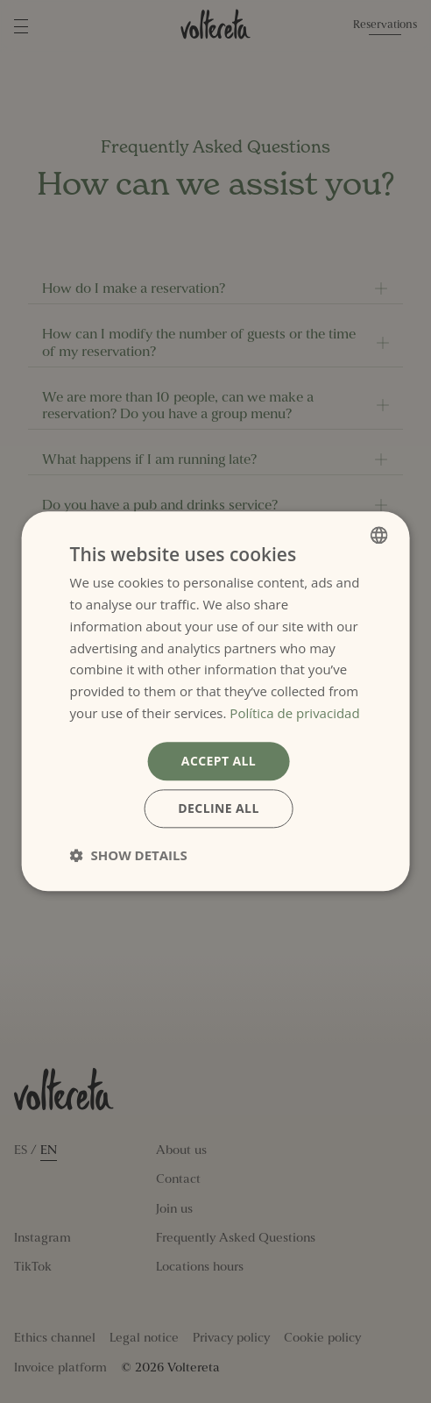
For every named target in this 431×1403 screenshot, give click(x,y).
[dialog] (216, 701)
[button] (128, 855)
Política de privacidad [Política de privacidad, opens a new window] (294, 713)
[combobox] (378, 535)
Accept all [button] (218, 760)
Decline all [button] (218, 809)
